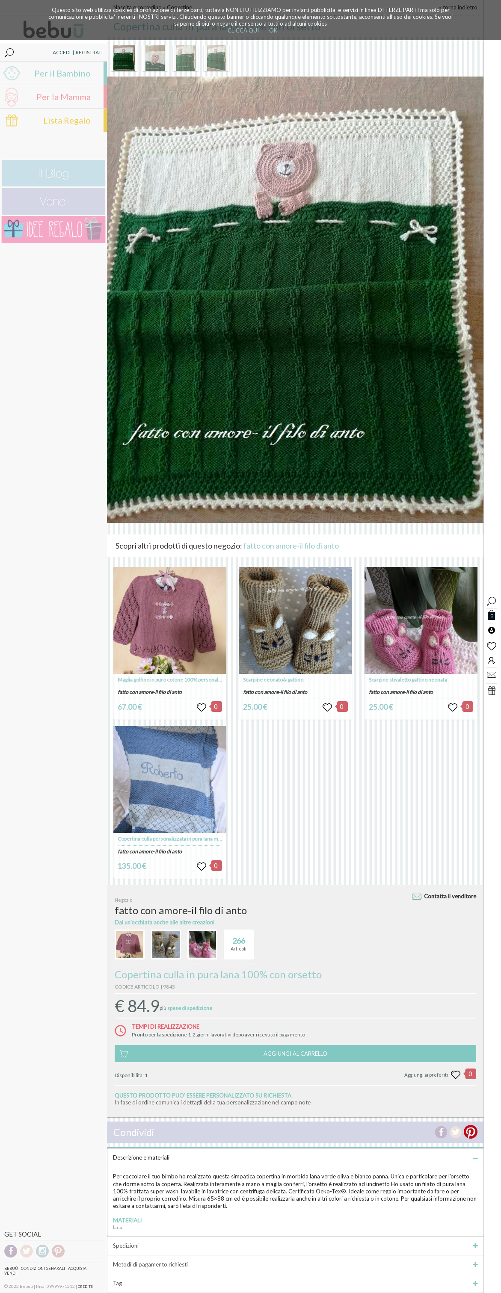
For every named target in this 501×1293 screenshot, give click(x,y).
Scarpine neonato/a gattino (273, 679)
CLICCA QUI (243, 30)
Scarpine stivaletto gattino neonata (408, 679)
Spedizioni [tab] (295, 1245)
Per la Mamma (63, 97)
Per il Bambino (62, 73)
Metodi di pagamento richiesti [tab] (295, 1264)
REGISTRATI (89, 52)
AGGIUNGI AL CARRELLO (295, 1053)
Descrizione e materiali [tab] (295, 1157)
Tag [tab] (295, 1283)
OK (273, 30)
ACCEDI (62, 52)
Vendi (10, 1273)
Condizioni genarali (43, 1268)
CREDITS (85, 1286)
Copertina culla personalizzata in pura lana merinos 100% (182, 838)
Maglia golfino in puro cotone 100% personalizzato (175, 679)
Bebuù (11, 1268)
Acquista (77, 1268)
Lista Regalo (67, 120)
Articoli (238, 941)
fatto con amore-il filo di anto (291, 545)
